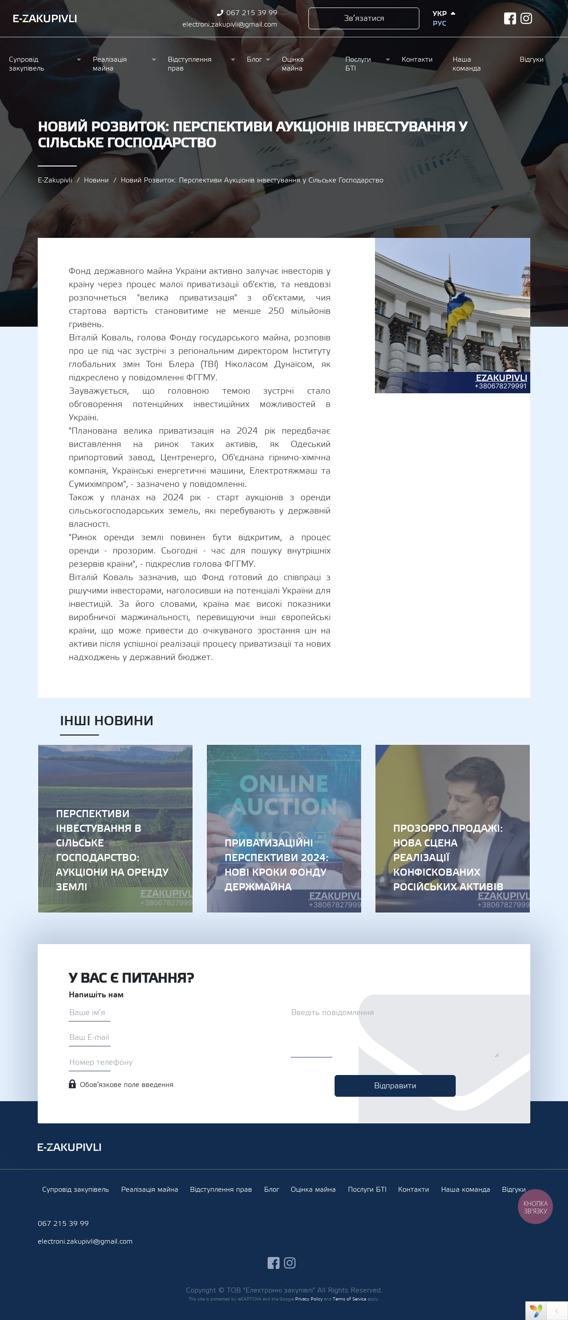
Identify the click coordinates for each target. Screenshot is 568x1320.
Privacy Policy (309, 1299)
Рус (439, 23)
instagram (526, 18)
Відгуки (532, 59)
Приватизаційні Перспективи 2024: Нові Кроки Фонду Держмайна (284, 829)
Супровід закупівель (26, 64)
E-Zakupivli (55, 180)
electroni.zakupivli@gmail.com (229, 24)
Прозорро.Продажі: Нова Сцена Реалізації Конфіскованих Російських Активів (452, 829)
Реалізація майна (110, 64)
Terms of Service (349, 1299)
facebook (510, 18)
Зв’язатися (364, 18)
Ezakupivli (45, 19)
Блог (254, 59)
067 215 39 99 (251, 12)
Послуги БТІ (358, 64)
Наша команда (467, 64)
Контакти (417, 59)
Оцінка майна (293, 64)
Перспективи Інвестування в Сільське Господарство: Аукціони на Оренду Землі (115, 829)
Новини (96, 180)
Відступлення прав (190, 64)
